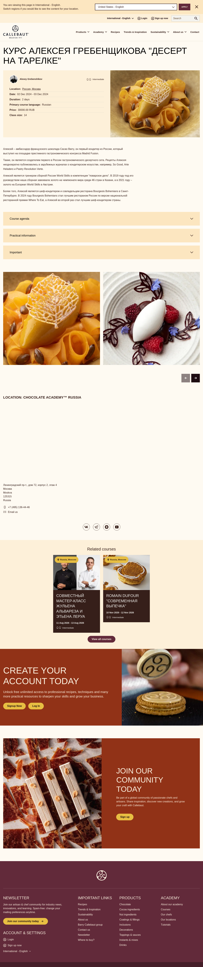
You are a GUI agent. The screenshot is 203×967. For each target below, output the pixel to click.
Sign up (125, 817)
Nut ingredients (127, 914)
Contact (194, 32)
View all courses (101, 639)
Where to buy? (86, 940)
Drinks (122, 945)
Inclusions (125, 924)
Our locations (168, 919)
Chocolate (125, 904)
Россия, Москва (31, 89)
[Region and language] (136, 7)
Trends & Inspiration (135, 32)
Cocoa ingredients (129, 909)
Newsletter (84, 935)
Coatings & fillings (129, 919)
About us (83, 919)
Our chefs (166, 914)
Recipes (115, 32)
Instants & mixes (128, 940)
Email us (13, 512)
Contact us (84, 929)
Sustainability (85, 914)
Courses (165, 909)
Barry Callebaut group (90, 924)
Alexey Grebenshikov (31, 79)
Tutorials (166, 924)
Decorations (126, 929)
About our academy (172, 904)
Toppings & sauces (130, 935)
